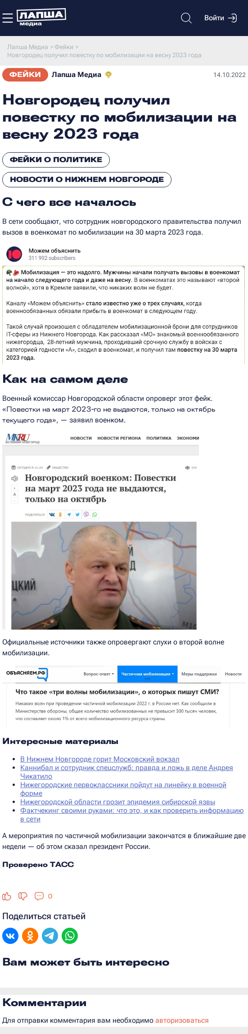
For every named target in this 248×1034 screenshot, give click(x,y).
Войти (220, 18)
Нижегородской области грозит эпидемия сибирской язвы (117, 802)
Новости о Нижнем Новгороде (87, 179)
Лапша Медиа (76, 74)
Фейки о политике (56, 159)
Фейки (25, 74)
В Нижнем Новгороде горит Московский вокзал (100, 759)
